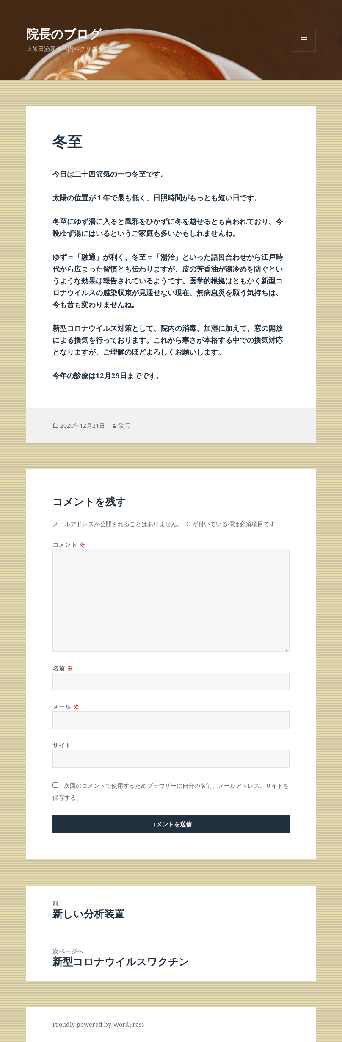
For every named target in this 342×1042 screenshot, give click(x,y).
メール (65, 707)
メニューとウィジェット (304, 51)
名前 (62, 668)
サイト (61, 745)
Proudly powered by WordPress (98, 1024)
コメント (68, 544)
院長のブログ (64, 33)
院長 (124, 425)
